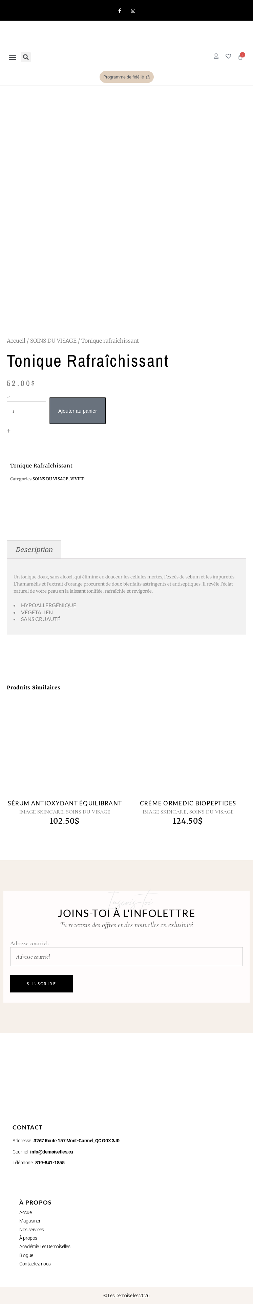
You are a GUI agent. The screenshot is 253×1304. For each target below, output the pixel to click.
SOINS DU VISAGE (53, 340)
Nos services (31, 1229)
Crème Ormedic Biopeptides (188, 803)
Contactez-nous (35, 1263)
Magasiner (29, 1220)
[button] (12, 57)
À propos (28, 1238)
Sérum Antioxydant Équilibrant (65, 803)
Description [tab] (33, 549)
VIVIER (77, 478)
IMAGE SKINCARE (41, 811)
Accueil (16, 340)
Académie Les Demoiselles (44, 1246)
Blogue (26, 1255)
